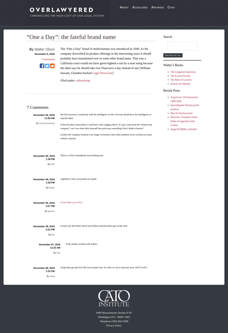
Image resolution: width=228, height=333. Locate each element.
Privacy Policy (114, 325)
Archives (157, 7)
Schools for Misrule (180, 84)
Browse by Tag (173, 55)
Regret (52, 188)
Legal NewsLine (102, 73)
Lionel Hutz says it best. (71, 202)
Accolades (140, 7)
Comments (48, 59)
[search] (179, 46)
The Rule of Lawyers (181, 79)
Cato (171, 7)
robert (52, 276)
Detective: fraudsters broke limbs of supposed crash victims (184, 121)
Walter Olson (44, 49)
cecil (58, 253)
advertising (83, 80)
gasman (51, 211)
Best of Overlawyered (181, 113)
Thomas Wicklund (47, 123)
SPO (53, 164)
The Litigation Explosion (183, 72)
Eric (53, 235)
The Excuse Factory (180, 76)
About (124, 7)
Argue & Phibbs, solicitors (183, 129)
